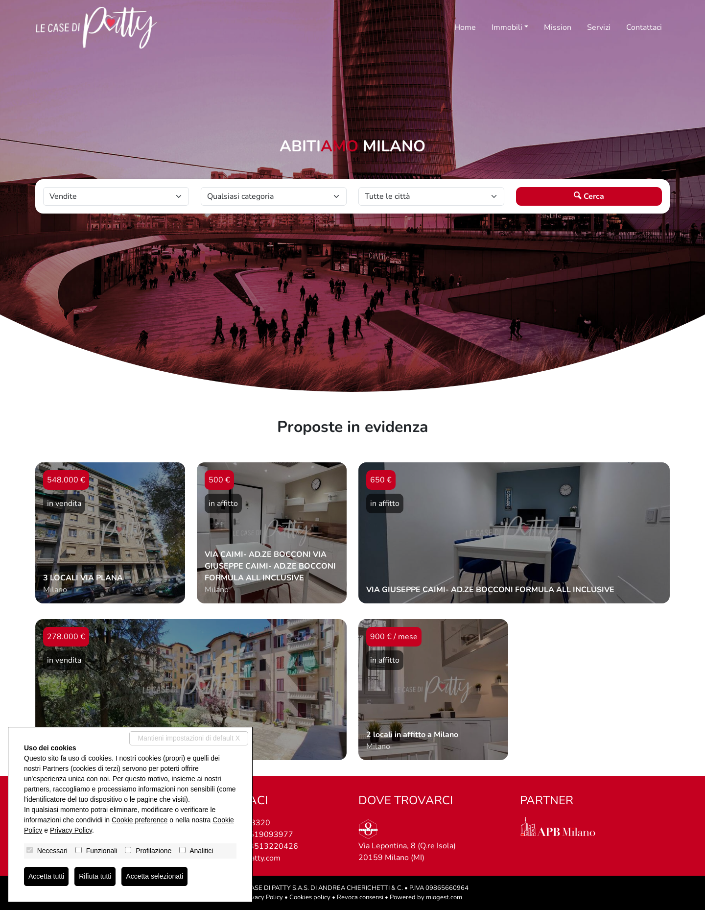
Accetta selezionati (154, 876)
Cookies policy (309, 897)
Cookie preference (139, 820)
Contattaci (644, 27)
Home (465, 27)
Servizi (599, 27)
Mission (557, 27)
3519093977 (268, 834)
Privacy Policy (263, 897)
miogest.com (444, 897)
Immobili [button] (507, 27)
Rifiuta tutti (95, 876)
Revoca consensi (360, 897)
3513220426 (273, 846)
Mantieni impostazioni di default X (189, 738)
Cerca (589, 196)
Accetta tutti (46, 876)
